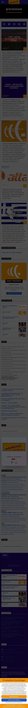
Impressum (19, 705)
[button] (14, 696)
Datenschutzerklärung (11, 705)
